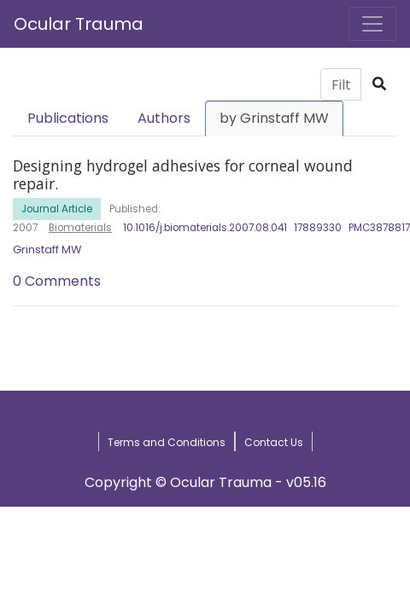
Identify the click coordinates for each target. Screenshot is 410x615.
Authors (164, 118)
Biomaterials (80, 228)
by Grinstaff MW (274, 118)
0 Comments (57, 281)
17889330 (318, 228)
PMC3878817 (379, 228)
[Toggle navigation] (372, 24)
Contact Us (273, 442)
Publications (67, 118)
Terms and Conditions (167, 442)
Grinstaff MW (47, 249)
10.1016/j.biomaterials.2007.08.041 (205, 228)
